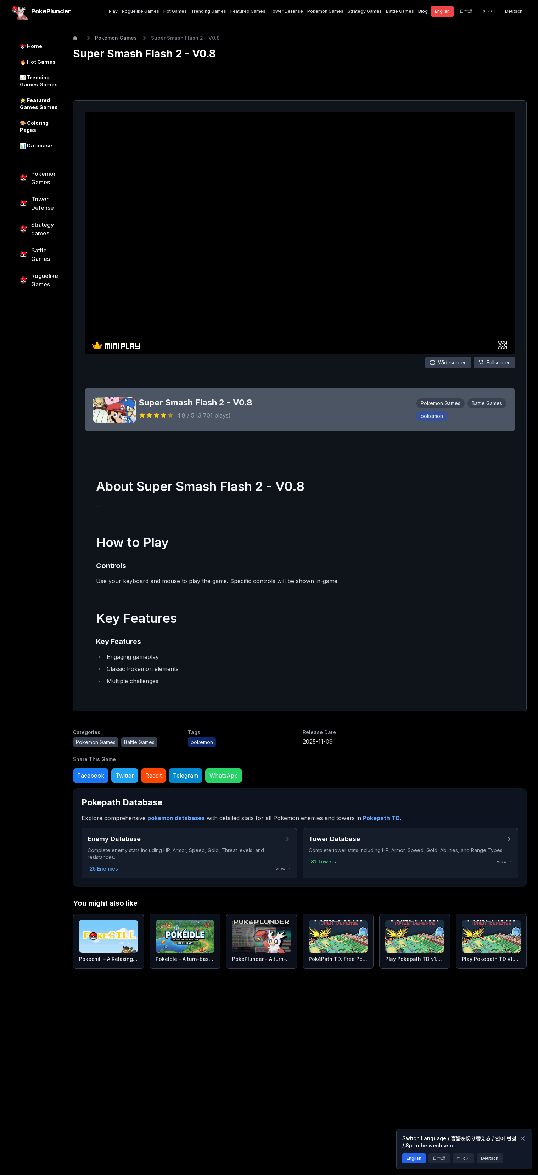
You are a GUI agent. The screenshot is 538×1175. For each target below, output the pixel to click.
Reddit (153, 775)
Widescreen (448, 362)
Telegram (185, 775)
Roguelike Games (140, 11)
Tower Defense (286, 11)
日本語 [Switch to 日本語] (466, 11)
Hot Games (175, 11)
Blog (423, 11)
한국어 (463, 1158)
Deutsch (489, 1158)
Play (113, 11)
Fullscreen (494, 362)
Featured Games (247, 11)
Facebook (90, 775)
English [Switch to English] (442, 11)
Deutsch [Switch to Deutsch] (513, 11)
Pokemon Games (325, 11)
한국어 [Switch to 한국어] (488, 11)
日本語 (439, 1158)
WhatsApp (223, 775)
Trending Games (208, 11)
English (414, 1158)
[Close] (522, 1138)
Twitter (125, 775)
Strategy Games (365, 11)
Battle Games (400, 11)
